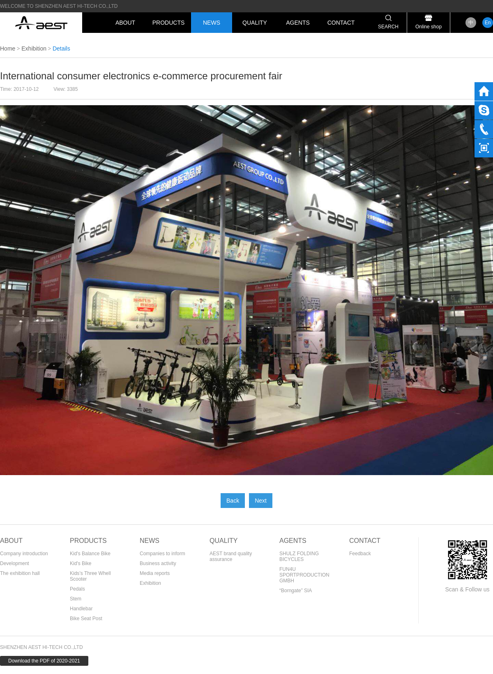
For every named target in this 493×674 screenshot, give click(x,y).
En (488, 22)
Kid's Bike (80, 563)
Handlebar (81, 609)
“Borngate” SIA (295, 590)
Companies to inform (162, 553)
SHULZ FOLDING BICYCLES (299, 556)
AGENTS (298, 22)
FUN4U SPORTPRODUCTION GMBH (304, 575)
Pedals (77, 589)
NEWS (211, 22)
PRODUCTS (168, 22)
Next (261, 500)
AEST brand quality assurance (231, 556)
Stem (75, 599)
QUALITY (254, 22)
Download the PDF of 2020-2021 (44, 661)
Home (7, 48)
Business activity (158, 563)
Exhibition (33, 48)
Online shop (428, 27)
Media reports (155, 573)
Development (14, 563)
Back (232, 500)
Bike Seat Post (86, 618)
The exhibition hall (20, 573)
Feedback (360, 553)
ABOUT (125, 22)
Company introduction (24, 553)
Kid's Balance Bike (90, 553)
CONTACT (341, 22)
